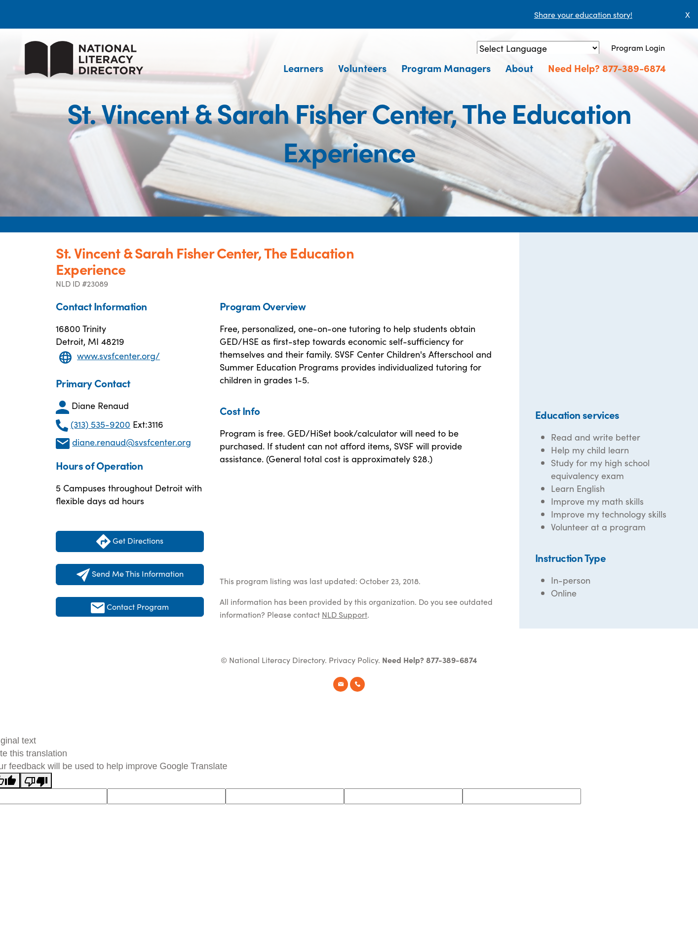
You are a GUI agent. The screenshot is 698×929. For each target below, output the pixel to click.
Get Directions (129, 541)
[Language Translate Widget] (538, 48)
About (519, 67)
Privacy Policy (353, 659)
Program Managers (446, 67)
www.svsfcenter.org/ (118, 355)
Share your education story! (583, 14)
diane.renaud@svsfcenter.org (131, 442)
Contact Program (130, 607)
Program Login (638, 47)
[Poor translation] (36, 780)
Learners (303, 67)
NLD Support (344, 614)
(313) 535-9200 (100, 424)
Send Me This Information (130, 575)
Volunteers (362, 67)
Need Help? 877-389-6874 (607, 67)
